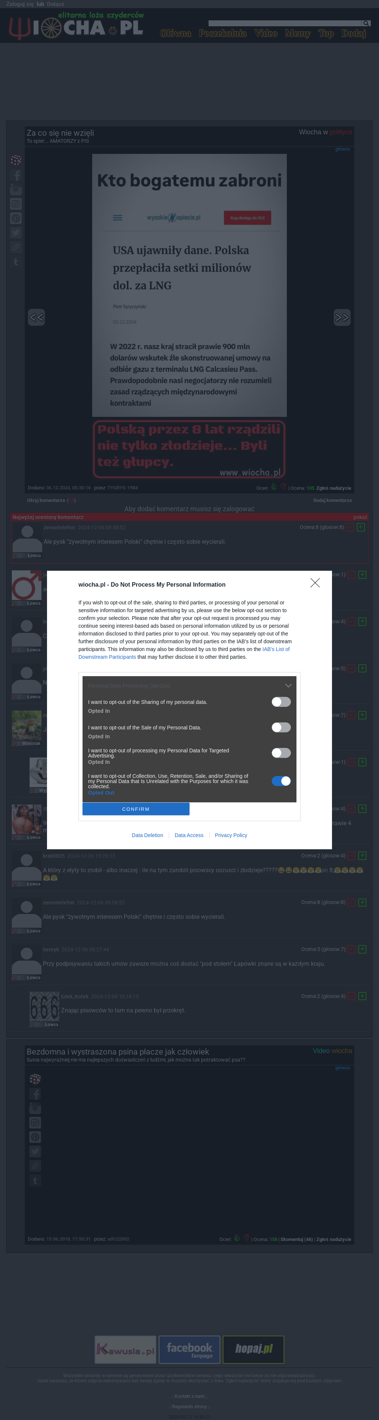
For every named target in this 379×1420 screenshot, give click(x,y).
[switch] (281, 702)
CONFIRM (136, 809)
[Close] (318, 585)
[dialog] (189, 710)
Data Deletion (147, 835)
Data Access (189, 835)
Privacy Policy (231, 835)
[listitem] (189, 685)
